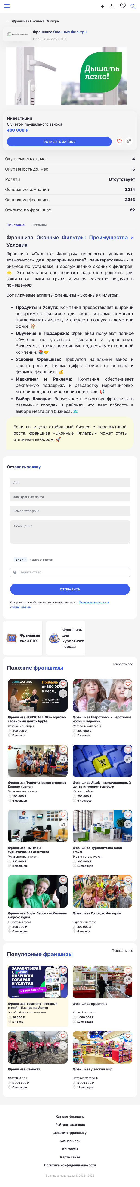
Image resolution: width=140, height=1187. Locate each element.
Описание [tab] (15, 225)
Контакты (70, 1149)
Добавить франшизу (70, 1133)
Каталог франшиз (70, 1116)
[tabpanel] (70, 341)
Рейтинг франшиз (70, 1124)
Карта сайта (70, 1157)
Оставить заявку (59, 142)
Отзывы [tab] (40, 225)
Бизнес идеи (70, 1141)
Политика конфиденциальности (70, 1165)
